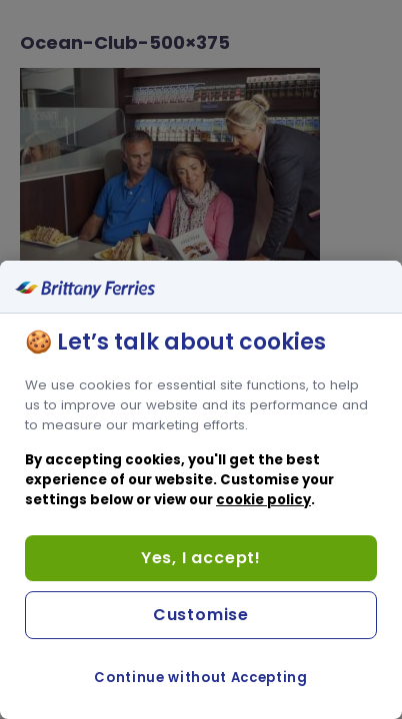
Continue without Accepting (200, 677)
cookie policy (263, 499)
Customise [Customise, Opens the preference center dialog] (201, 614)
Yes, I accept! (201, 557)
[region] (201, 490)
